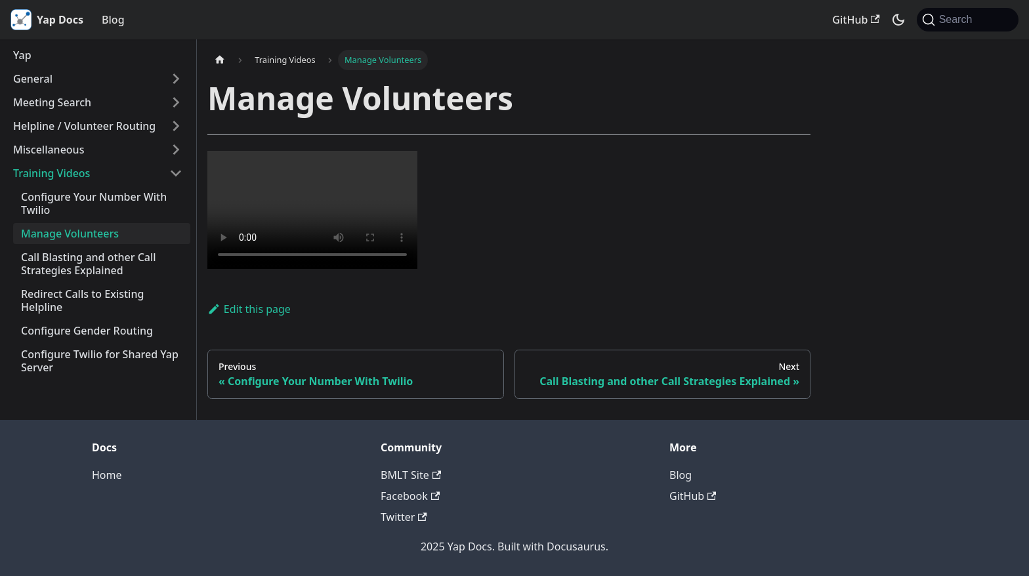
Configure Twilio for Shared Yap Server (99, 361)
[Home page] (219, 60)
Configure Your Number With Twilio (94, 203)
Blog (113, 19)
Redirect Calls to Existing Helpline (82, 300)
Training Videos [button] (51, 173)
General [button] (32, 79)
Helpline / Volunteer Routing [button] (84, 126)
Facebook (410, 496)
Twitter (404, 517)
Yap (22, 55)
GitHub (855, 19)
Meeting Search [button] (52, 102)
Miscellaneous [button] (48, 149)
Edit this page (249, 309)
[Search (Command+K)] (967, 19)
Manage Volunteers (70, 233)
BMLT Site (411, 475)
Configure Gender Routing (87, 330)
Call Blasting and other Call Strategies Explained (88, 264)
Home (107, 475)
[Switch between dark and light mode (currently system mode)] (898, 19)
